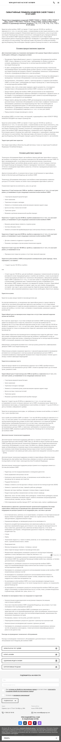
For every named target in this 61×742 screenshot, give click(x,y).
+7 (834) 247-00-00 (8, 713)
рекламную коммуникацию (21, 695)
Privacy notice (56, 554)
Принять (7, 738)
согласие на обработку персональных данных (23, 689)
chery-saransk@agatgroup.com (40, 713)
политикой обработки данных (27, 728)
